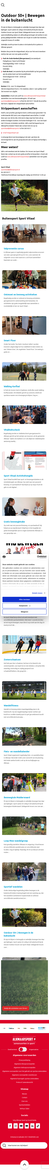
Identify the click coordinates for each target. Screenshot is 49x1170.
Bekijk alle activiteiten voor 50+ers (15, 1008)
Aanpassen (24, 606)
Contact (24, 1097)
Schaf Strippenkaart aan (11, 133)
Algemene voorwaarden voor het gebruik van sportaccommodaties (24, 1071)
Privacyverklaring (24, 1060)
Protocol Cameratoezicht (24, 1082)
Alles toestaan (24, 599)
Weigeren (24, 612)
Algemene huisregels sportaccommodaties (24, 1078)
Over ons (24, 1101)
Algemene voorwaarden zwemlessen (24, 1075)
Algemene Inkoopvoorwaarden (24, 1064)
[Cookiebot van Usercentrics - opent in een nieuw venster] (37, 557)
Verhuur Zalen (24, 1108)
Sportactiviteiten (24, 1105)
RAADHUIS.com (34, 1137)
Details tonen (37, 593)
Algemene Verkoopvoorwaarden (24, 1067)
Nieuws (24, 1094)
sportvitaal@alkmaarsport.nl (10, 101)
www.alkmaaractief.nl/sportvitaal (34, 96)
